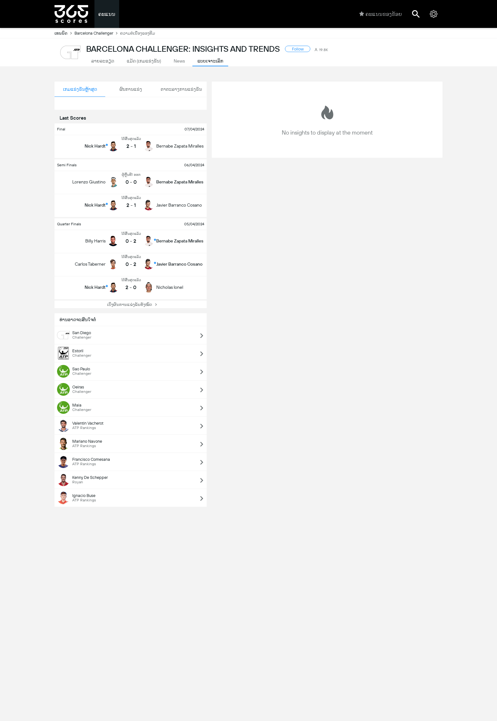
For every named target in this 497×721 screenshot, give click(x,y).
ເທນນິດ (64, 33)
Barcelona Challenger (97, 33)
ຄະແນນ (106, 14)
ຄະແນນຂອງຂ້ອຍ (380, 13)
